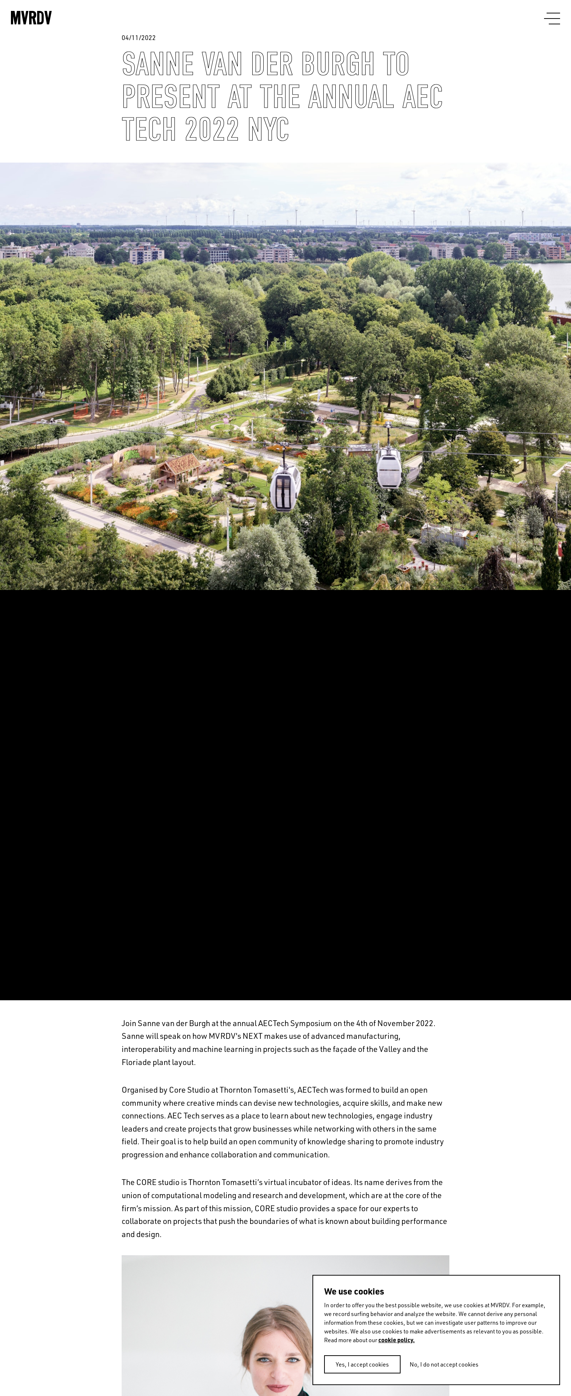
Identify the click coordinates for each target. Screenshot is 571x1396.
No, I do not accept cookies (444, 1364)
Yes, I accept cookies (362, 1364)
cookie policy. (396, 1340)
